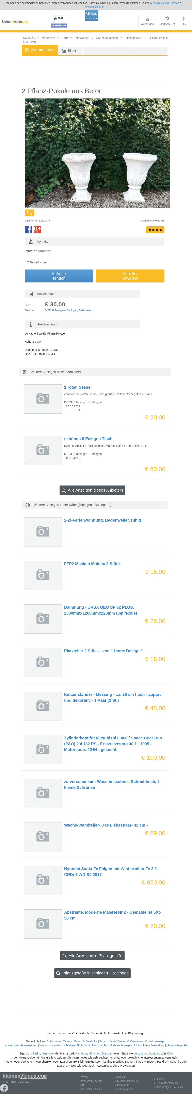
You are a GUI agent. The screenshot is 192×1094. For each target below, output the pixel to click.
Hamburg (81, 1053)
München (94, 1053)
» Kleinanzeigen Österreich (168, 1087)
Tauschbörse (107, 1041)
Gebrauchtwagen (121, 1045)
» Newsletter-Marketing (166, 1083)
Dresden (107, 1053)
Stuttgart (154, 1053)
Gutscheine (53, 1041)
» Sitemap (82, 1077)
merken (155, 229)
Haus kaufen (100, 1045)
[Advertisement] (94, 69)
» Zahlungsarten (124, 1089)
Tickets (67, 1041)
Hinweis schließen (93, 6)
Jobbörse (69, 1045)
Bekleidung (157, 1045)
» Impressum (122, 1085)
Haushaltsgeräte (177, 1045)
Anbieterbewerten (130, 276)
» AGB (80, 1085)
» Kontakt (120, 1077)
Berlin (36, 1053)
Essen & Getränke (85, 1041)
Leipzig (138, 1053)
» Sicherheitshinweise (127, 1081)
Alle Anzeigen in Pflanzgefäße (93, 955)
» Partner (158, 1079)
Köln (170, 1053)
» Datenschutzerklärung (89, 1081)
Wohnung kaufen (50, 1045)
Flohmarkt (83, 1045)
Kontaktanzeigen (155, 1041)
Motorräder (141, 1045)
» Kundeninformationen (89, 1089)
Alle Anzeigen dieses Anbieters (92, 490)
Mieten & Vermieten (130, 1041)
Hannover (48, 1053)
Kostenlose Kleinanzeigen (21, 1045)
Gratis (91, 15)
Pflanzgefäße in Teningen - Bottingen (92, 973)
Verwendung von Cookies (164, 2)
